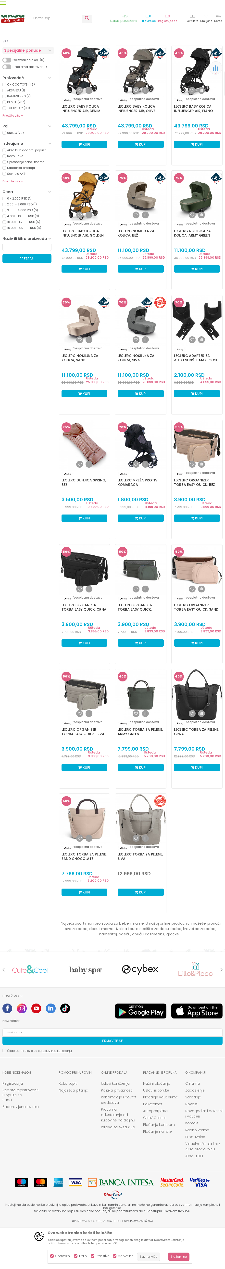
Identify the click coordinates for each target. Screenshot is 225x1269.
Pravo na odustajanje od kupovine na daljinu (118, 1155)
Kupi (84, 184)
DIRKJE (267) (16, 142)
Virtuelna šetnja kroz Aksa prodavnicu (202, 1187)
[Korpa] (218, 18)
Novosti (191, 1144)
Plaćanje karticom (159, 1165)
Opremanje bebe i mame (25, 202)
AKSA (6, 50)
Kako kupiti (68, 1123)
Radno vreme (197, 1170)
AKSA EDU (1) (16, 131)
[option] (30, 1010)
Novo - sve (15, 196)
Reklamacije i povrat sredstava (119, 1140)
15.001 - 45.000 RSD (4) (24, 268)
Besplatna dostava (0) (29, 107)
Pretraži (27, 299)
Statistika (103, 1256)
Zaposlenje (195, 1130)
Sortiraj (162, 58)
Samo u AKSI (16, 214)
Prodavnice (195, 1177)
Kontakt (192, 1163)
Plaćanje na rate (157, 1171)
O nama (192, 1123)
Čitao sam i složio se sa (39, 1091)
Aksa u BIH (194, 1196)
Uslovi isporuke (156, 1130)
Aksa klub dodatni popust (26, 190)
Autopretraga (140, 58)
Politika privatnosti (117, 1130)
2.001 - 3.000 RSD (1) (22, 245)
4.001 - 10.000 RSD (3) (23, 256)
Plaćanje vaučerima (160, 1137)
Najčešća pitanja (73, 1130)
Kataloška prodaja (21, 208)
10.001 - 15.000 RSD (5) (23, 262)
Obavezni (63, 1256)
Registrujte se (167, 21)
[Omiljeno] (206, 15)
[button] (61, 18)
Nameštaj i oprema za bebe (26, 78)
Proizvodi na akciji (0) (28, 100)
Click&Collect (154, 1158)
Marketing (126, 1256)
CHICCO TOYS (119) (21, 125)
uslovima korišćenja (57, 1091)
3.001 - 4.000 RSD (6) (22, 251)
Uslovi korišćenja (115, 1123)
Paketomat (152, 1144)
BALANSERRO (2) (19, 137)
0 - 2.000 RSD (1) (19, 239)
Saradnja (193, 1137)
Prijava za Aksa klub (118, 1167)
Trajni (83, 1256)
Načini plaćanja (156, 1123)
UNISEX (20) (15, 173)
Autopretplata (155, 1151)
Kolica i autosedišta (22, 69)
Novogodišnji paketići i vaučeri (204, 1154)
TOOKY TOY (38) (18, 148)
